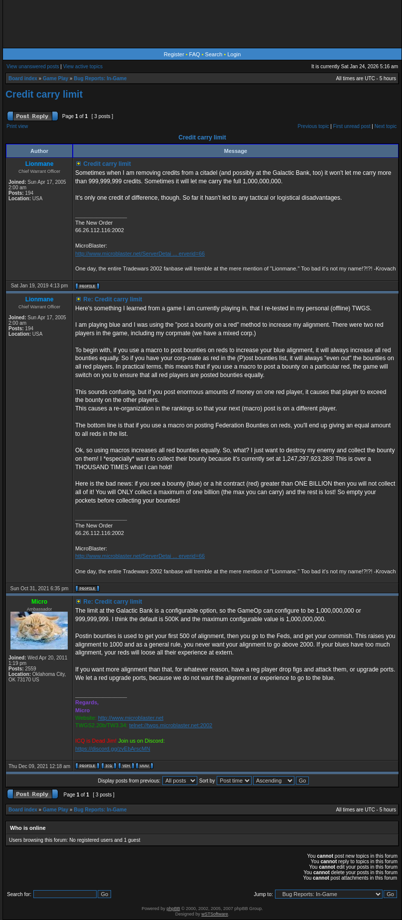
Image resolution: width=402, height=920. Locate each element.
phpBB (173, 908)
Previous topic (313, 126)
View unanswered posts (32, 66)
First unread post (352, 126)
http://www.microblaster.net (130, 718)
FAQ (194, 54)
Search (214, 54)
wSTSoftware (214, 914)
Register (174, 54)
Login (234, 54)
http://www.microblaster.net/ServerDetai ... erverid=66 (140, 254)
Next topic (386, 126)
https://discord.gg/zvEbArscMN (112, 749)
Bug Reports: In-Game (100, 78)
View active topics (83, 66)
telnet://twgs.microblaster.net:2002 (170, 725)
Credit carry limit (44, 94)
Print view (17, 126)
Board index (22, 78)
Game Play (55, 78)
